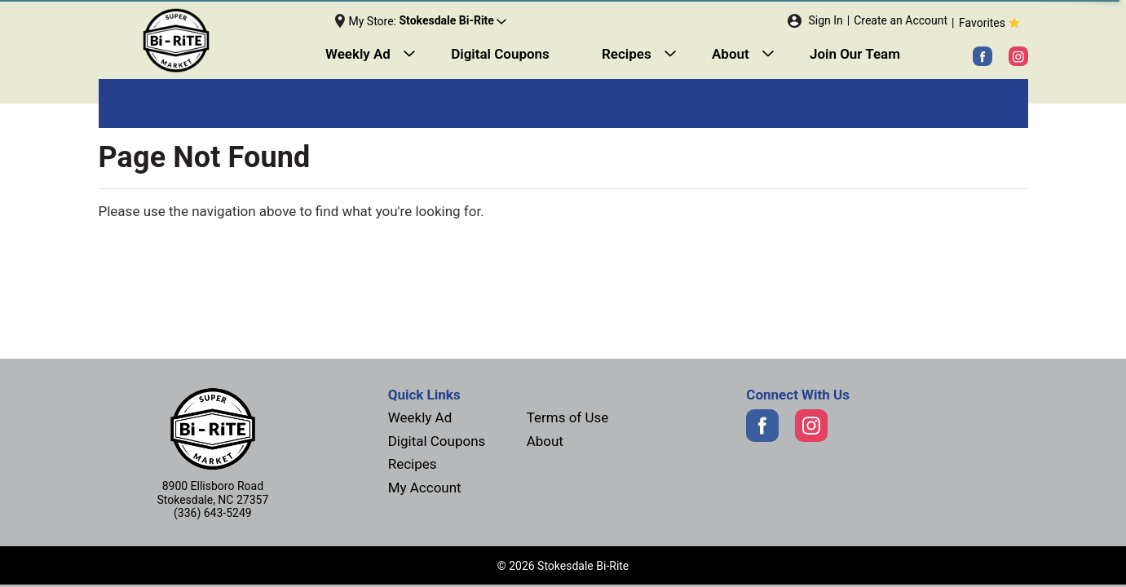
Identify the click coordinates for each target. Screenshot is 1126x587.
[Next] (216, 40)
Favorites (991, 22)
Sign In (825, 20)
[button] (452, 21)
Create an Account (900, 20)
